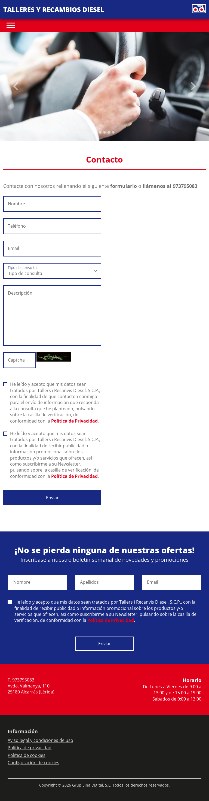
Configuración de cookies (33, 763)
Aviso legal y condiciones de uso (40, 740)
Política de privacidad (29, 748)
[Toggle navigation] (10, 25)
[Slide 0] (95, 132)
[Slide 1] (100, 132)
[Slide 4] (113, 132)
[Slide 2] (104, 132)
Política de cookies (26, 755)
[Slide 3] (108, 132)
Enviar (52, 498)
